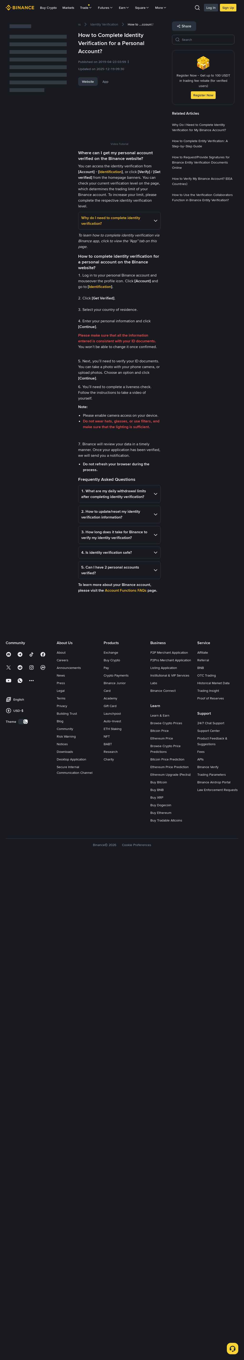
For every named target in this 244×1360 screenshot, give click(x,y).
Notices (62, 1241)
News (61, 1173)
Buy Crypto (48, 7)
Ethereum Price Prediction (169, 1264)
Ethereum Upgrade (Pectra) (170, 1272)
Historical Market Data (213, 1180)
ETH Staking (113, 1226)
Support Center (208, 1228)
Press (61, 1180)
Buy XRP (156, 1295)
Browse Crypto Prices (166, 1220)
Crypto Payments (116, 1173)
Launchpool (112, 1211)
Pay (106, 1165)
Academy (110, 1196)
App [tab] (105, 81)
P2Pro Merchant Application (170, 1157)
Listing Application (163, 1165)
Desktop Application (71, 1257)
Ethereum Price (161, 1236)
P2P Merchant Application (169, 1150)
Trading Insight (208, 1188)
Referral (203, 1157)
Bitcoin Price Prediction (167, 1257)
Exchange (111, 1150)
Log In (211, 7)
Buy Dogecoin (160, 1302)
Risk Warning (66, 1234)
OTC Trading (206, 1173)
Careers (62, 1157)
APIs (200, 1257)
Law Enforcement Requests (217, 1287)
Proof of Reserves (210, 1196)
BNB (200, 1165)
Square (142, 7)
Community (65, 1226)
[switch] (23, 1219)
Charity (109, 1257)
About (61, 1150)
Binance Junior (115, 1180)
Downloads (65, 1249)
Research (111, 1249)
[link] (104, 24)
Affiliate (202, 1150)
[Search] (206, 39)
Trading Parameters (211, 1272)
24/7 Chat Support (210, 1220)
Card (107, 1188)
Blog (60, 1218)
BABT (108, 1241)
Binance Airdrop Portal (213, 1280)
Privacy (62, 1203)
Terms (61, 1196)
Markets (68, 7)
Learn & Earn (159, 1213)
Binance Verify (208, 1264)
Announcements (69, 1165)
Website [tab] (88, 81)
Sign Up (228, 7)
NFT (107, 1234)
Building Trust (67, 1211)
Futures (105, 7)
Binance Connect (163, 1188)
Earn (124, 7)
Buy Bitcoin (158, 1280)
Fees (201, 1249)
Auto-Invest (112, 1218)
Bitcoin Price (159, 1228)
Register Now (203, 95)
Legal (61, 1188)
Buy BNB (157, 1287)
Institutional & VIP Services (169, 1173)
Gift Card (110, 1203)
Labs (153, 1180)
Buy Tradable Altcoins (166, 1318)
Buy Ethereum (160, 1310)
